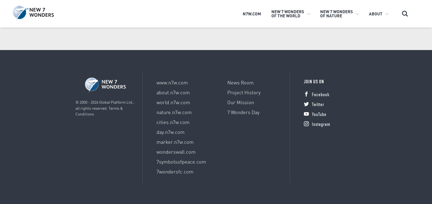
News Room (240, 82)
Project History (244, 92)
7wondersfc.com (174, 171)
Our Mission (240, 102)
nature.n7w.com (174, 112)
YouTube (315, 114)
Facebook (317, 95)
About (375, 13)
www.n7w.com (172, 82)
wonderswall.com (176, 151)
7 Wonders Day (243, 112)
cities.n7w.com (173, 122)
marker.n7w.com (175, 142)
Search (405, 14)
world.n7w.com (173, 102)
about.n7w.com (173, 92)
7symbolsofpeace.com (181, 161)
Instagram (317, 124)
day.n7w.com (170, 132)
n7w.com (252, 13)
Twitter (314, 105)
